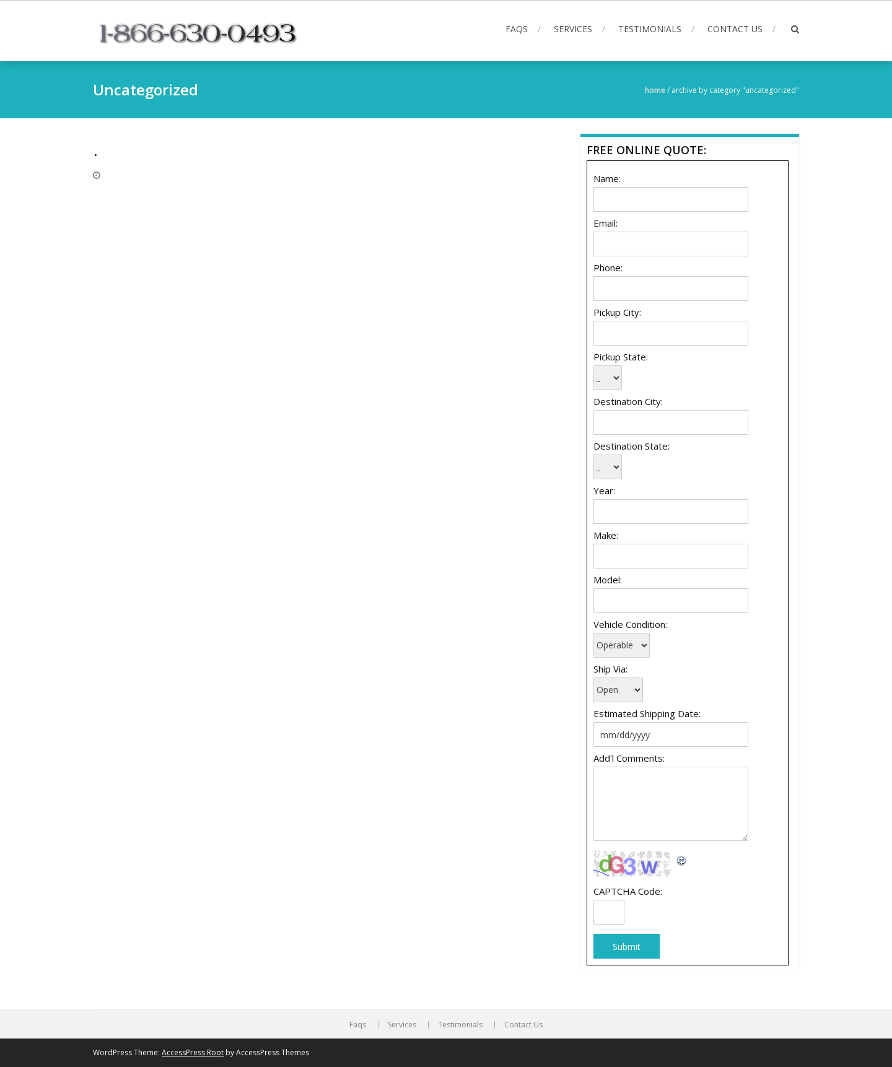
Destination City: (628, 401)
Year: (604, 490)
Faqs (516, 29)
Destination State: (631, 446)
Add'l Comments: (629, 758)
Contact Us (735, 29)
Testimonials (649, 29)
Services (573, 29)
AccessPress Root (193, 1052)
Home (655, 90)
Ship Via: (610, 669)
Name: (607, 178)
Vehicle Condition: (630, 624)
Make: (605, 535)
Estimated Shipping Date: (647, 713)
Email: (605, 223)
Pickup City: (617, 312)
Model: (607, 579)
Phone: (608, 267)
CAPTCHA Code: (627, 891)
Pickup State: (620, 357)
